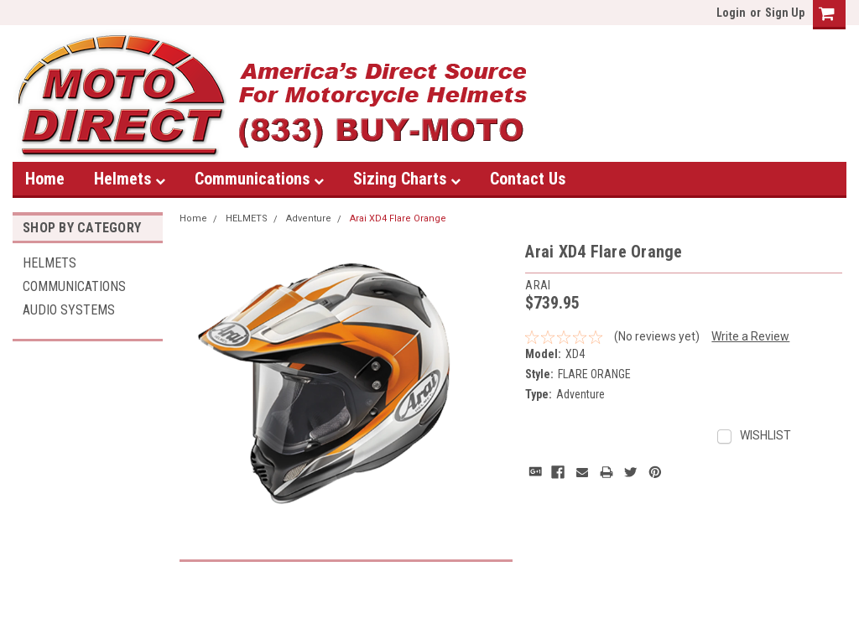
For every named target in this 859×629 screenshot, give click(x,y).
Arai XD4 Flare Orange (398, 218)
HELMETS (49, 263)
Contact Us (527, 179)
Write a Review (750, 336)
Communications (259, 179)
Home (45, 179)
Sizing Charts (407, 179)
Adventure (308, 218)
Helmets (129, 179)
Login (731, 12)
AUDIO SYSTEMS (69, 310)
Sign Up (784, 12)
